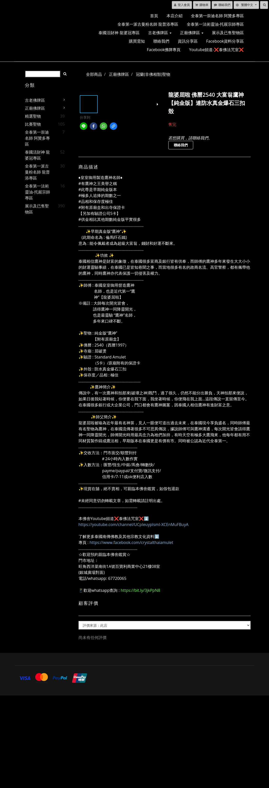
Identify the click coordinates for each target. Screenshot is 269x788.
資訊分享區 (188, 41)
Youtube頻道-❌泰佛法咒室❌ (216, 49)
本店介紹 (174, 15)
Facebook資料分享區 (225, 41)
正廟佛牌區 (191, 32)
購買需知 (137, 41)
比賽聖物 (33, 124)
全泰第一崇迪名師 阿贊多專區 (217, 15)
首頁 (154, 15)
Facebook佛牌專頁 (163, 49)
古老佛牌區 (160, 32)
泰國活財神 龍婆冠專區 (118, 32)
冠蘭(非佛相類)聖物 (153, 74)
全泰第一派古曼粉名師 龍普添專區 (147, 24)
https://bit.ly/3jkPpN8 (140, 590)
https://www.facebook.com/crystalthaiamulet (131, 542)
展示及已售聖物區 (228, 32)
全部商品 (94, 74)
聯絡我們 (161, 41)
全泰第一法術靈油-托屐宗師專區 (215, 24)
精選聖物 (33, 116)
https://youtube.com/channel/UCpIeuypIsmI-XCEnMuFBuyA (133, 524)
